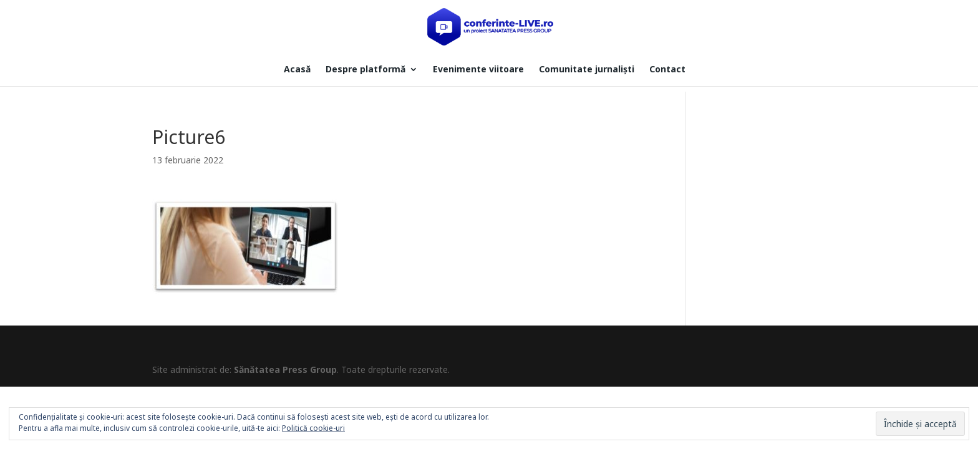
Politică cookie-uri (313, 428)
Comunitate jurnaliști (586, 70)
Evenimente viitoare (478, 70)
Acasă (297, 70)
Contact (667, 70)
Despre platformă (365, 70)
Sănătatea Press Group (285, 369)
